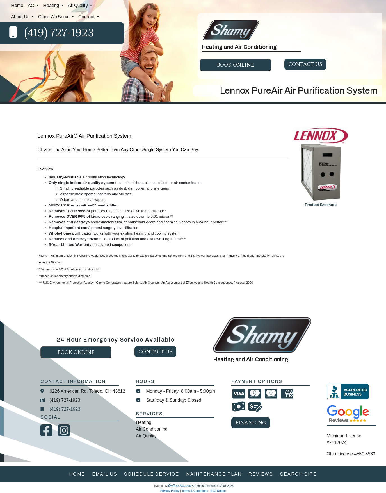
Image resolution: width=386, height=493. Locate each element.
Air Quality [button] (78, 5)
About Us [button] (20, 16)
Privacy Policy (169, 490)
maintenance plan (214, 474)
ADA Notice (218, 490)
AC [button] (31, 5)
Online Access (179, 486)
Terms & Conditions (195, 490)
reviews (260, 474)
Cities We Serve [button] (54, 16)
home (77, 474)
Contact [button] (87, 16)
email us (104, 474)
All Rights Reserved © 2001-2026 (213, 485)
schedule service (151, 474)
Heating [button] (51, 5)
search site (298, 474)
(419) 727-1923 (59, 33)
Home (17, 5)
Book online (235, 65)
